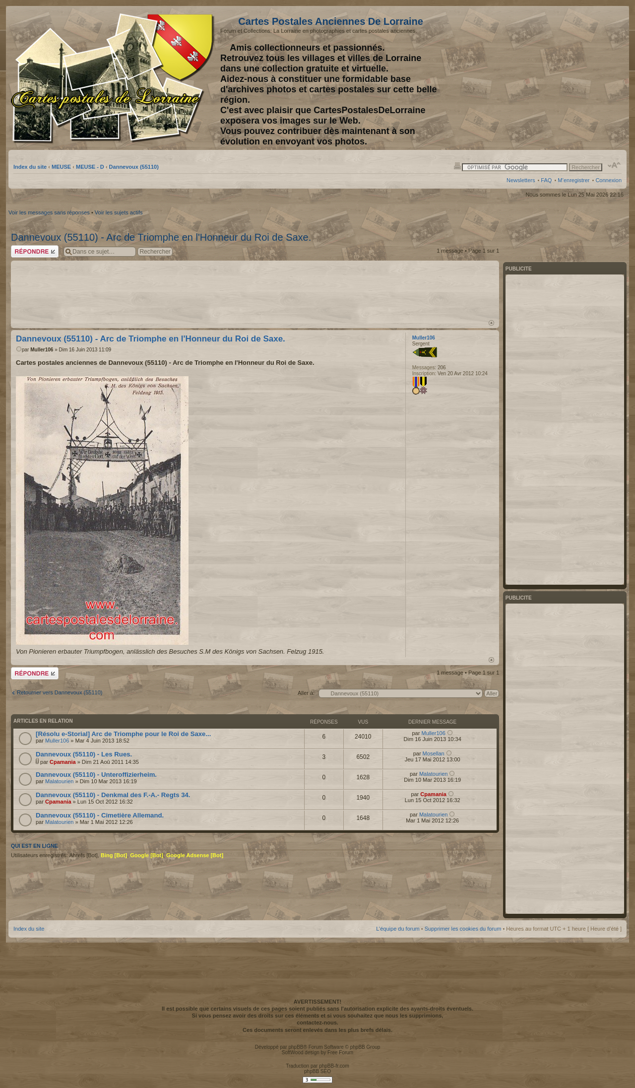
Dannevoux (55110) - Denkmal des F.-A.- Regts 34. (113, 795)
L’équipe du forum (397, 929)
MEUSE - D (90, 167)
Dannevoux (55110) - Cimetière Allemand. (100, 815)
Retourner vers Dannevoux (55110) (59, 692)
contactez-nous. (317, 1022)
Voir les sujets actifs (119, 212)
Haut (491, 323)
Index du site (30, 167)
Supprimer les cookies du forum (463, 929)
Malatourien (59, 781)
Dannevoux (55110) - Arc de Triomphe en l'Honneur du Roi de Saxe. (161, 237)
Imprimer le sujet (457, 165)
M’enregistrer (573, 180)
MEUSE (61, 167)
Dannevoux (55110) (134, 167)
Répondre (35, 251)
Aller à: (306, 693)
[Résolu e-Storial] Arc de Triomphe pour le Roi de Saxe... (123, 734)
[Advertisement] (543, 77)
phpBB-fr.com (334, 1066)
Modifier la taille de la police (614, 165)
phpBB (295, 1047)
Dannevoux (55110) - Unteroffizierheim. (96, 774)
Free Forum (340, 1052)
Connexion (608, 180)
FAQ (546, 180)
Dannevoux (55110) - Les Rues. (84, 754)
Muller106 (41, 349)
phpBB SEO (317, 1071)
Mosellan (433, 753)
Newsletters (521, 180)
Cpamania (63, 762)
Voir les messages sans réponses (49, 212)
